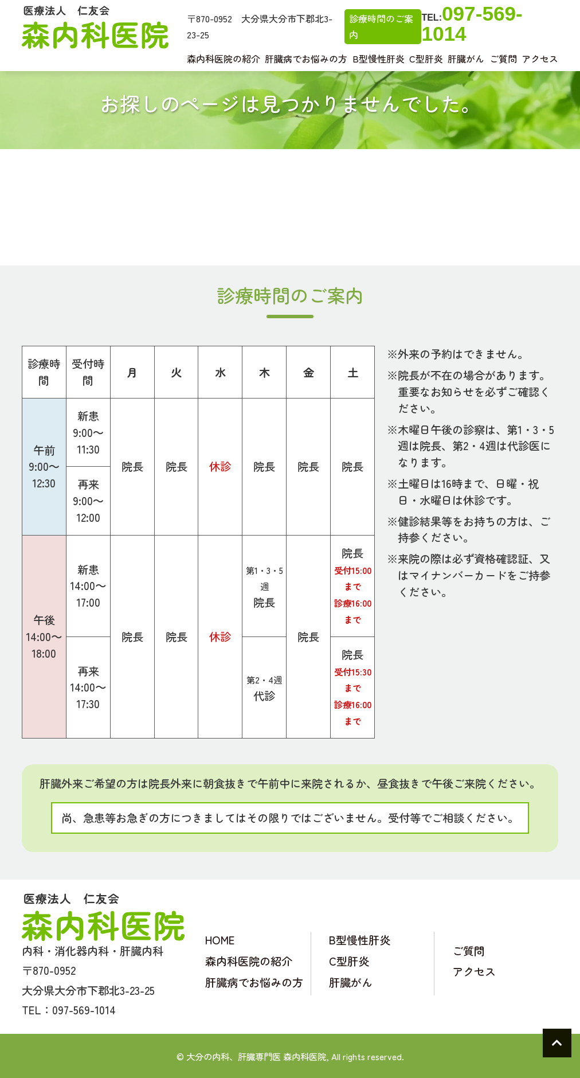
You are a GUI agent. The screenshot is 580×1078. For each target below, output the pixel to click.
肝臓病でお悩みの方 (306, 58)
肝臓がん (466, 58)
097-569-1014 (471, 23)
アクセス (540, 58)
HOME (220, 940)
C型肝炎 (426, 58)
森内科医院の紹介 (223, 58)
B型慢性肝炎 (378, 58)
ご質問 (503, 58)
